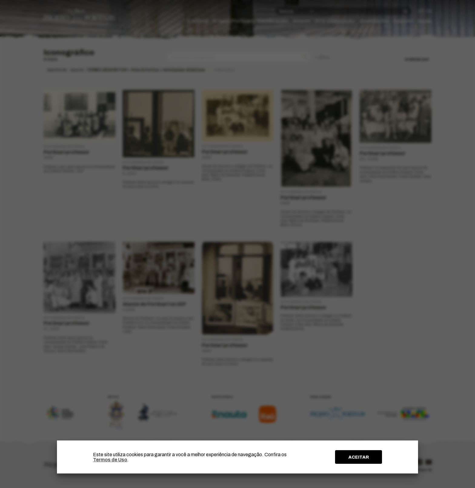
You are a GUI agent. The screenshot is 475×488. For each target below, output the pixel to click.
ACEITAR (358, 457)
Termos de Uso (110, 459)
